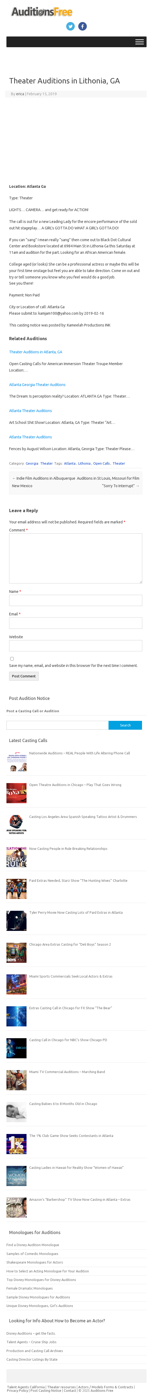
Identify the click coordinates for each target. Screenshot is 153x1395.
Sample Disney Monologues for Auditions (38, 1297)
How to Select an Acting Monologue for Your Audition (47, 1271)
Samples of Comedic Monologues (32, 1254)
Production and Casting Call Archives (34, 1351)
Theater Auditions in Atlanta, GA (35, 352)
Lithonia (84, 463)
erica (20, 94)
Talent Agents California (26, 1387)
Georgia (32, 463)
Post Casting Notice (46, 1390)
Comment (18, 530)
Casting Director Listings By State (32, 1359)
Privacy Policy (18, 1390)
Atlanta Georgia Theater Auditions (37, 385)
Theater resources (61, 1387)
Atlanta (70, 463)
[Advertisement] (75, 140)
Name (15, 591)
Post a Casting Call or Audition (32, 711)
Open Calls (101, 463)
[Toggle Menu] (139, 41)
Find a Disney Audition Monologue (32, 1245)
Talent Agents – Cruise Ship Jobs (31, 1342)
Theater (46, 463)
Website (16, 637)
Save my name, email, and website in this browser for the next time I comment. (73, 665)
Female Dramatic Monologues (29, 1288)
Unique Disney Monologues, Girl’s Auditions (39, 1306)
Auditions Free (102, 1390)
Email (15, 614)
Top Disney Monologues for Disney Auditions (41, 1280)
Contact (70, 1390)
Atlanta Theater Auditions (30, 411)
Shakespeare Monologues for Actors (34, 1262)
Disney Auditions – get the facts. (31, 1333)
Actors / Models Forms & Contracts (105, 1387)
